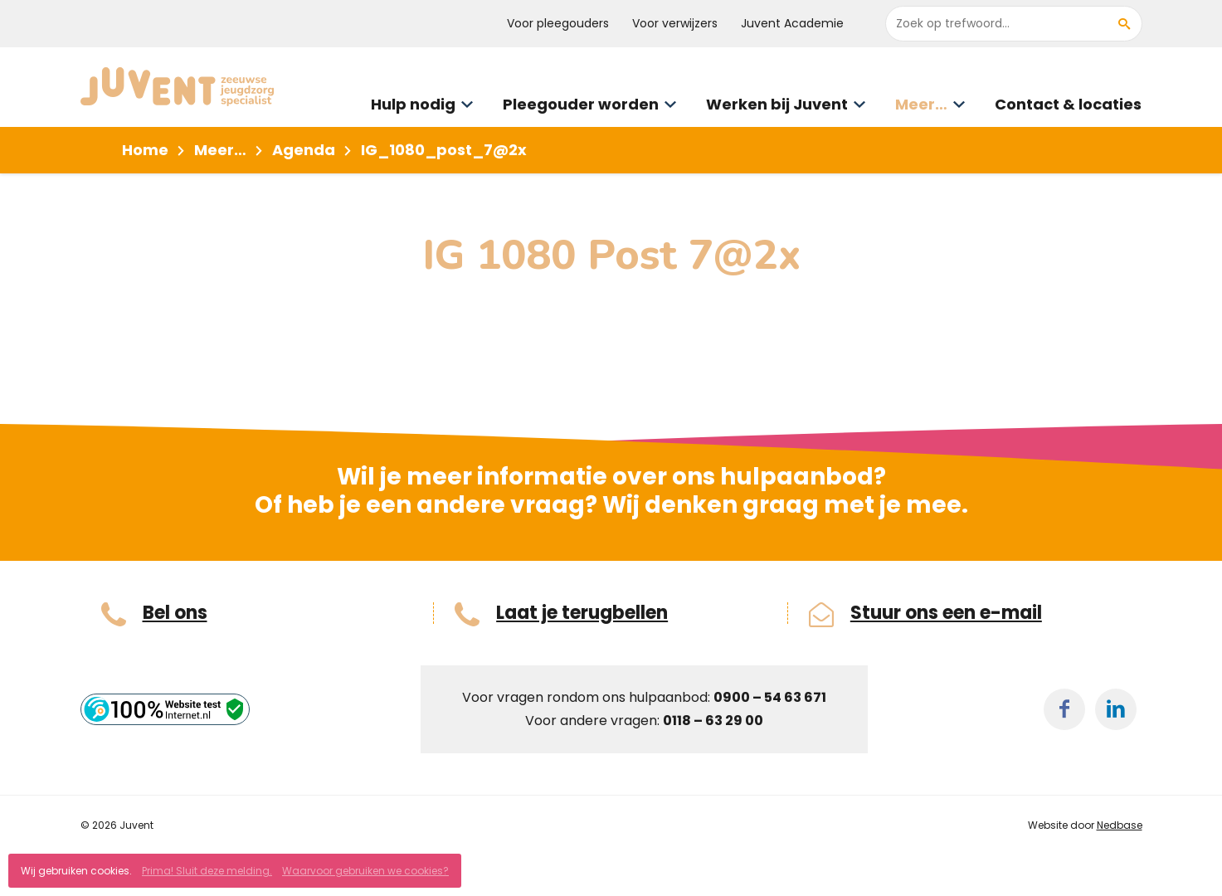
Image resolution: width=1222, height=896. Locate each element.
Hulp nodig (413, 104)
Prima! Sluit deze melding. (207, 871)
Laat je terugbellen (582, 613)
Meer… (921, 104)
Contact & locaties (1068, 104)
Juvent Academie (792, 23)
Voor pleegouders (558, 23)
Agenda (303, 149)
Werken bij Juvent (777, 104)
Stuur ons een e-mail (946, 613)
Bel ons (175, 613)
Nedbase (1119, 825)
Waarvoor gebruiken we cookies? (365, 871)
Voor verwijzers (675, 23)
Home (145, 149)
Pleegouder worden (581, 104)
